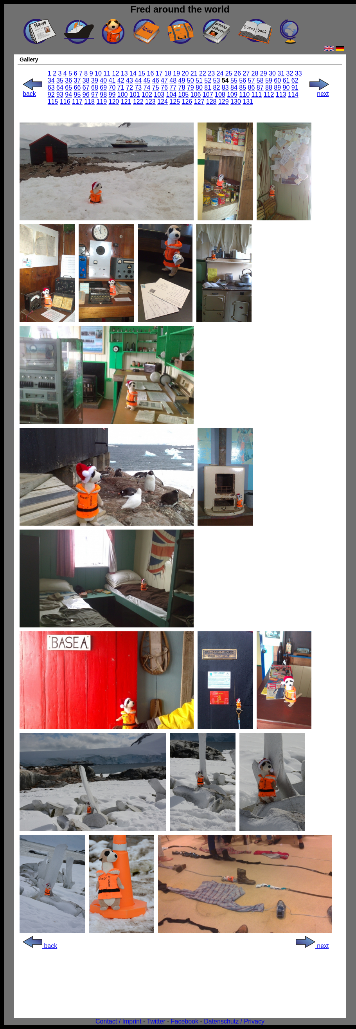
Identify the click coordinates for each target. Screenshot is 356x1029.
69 (103, 87)
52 (207, 80)
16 (150, 73)
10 (98, 73)
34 (51, 80)
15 (141, 73)
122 (138, 101)
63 (51, 87)
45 (147, 80)
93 (59, 94)
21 (194, 73)
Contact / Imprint (118, 1021)
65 (68, 87)
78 (181, 87)
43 (129, 80)
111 (257, 94)
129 (223, 101)
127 (199, 101)
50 (190, 80)
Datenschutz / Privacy (234, 1021)
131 (248, 101)
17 (159, 73)
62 (294, 80)
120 (114, 101)
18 (167, 73)
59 (268, 80)
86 (251, 87)
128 (211, 101)
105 (183, 94)
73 (138, 87)
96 (86, 94)
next (319, 91)
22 (202, 73)
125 (174, 101)
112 (269, 94)
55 (233, 80)
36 (68, 80)
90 (286, 87)
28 (255, 73)
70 (112, 87)
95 (77, 94)
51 (199, 80)
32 (289, 73)
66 (77, 87)
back (32, 91)
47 (164, 80)
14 (133, 73)
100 (122, 94)
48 (172, 80)
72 (129, 87)
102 (147, 94)
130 (235, 101)
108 (220, 94)
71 (120, 87)
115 (53, 101)
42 (120, 80)
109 (232, 94)
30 (272, 73)
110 (244, 94)
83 (225, 87)
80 (199, 87)
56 (242, 80)
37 (77, 80)
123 (150, 101)
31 (280, 73)
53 (216, 80)
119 (101, 101)
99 (112, 94)
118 (89, 101)
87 (260, 87)
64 (59, 87)
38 (86, 80)
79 (190, 87)
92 (51, 94)
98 (103, 94)
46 (155, 80)
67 (86, 87)
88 (268, 87)
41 (112, 80)
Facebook (184, 1021)
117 (77, 101)
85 (242, 87)
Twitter (156, 1021)
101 (134, 94)
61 (286, 80)
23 (211, 73)
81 (207, 87)
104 (171, 94)
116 (65, 101)
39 (94, 80)
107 (208, 94)
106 (196, 94)
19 (176, 73)
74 (147, 87)
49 (181, 80)
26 (237, 73)
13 (124, 73)
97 (94, 94)
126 (187, 101)
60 (277, 80)
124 (162, 101)
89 (277, 87)
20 (185, 73)
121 (126, 101)
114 (293, 94)
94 (68, 94)
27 (246, 73)
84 (233, 87)
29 (263, 73)
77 (172, 87)
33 (298, 73)
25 (228, 73)
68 (94, 87)
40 (103, 80)
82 (216, 87)
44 (138, 80)
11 (106, 73)
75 (155, 87)
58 (260, 80)
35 (59, 80)
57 (251, 80)
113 (281, 94)
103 (159, 94)
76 (164, 87)
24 (220, 73)
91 (294, 87)
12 (115, 73)
